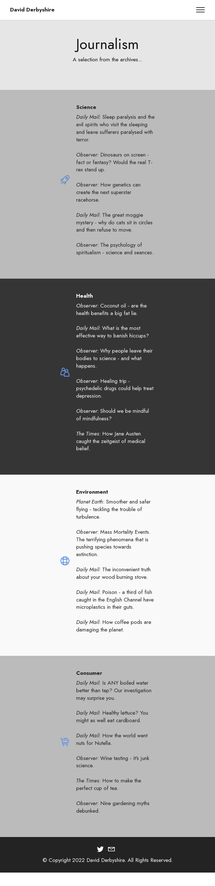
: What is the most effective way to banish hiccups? (112, 340)
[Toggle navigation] (200, 10)
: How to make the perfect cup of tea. (108, 792)
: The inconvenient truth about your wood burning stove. (113, 581)
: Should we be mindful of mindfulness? (112, 423)
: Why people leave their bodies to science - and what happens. (114, 366)
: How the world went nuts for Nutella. (112, 747)
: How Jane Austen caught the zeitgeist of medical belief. (110, 449)
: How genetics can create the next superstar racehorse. (108, 192)
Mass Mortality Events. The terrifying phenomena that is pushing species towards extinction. (113, 551)
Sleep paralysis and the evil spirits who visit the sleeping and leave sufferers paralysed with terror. (115, 128)
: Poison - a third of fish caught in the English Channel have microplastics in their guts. (115, 607)
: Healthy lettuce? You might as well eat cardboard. (112, 725)
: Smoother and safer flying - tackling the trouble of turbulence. (113, 517)
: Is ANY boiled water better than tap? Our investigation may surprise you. (113, 698)
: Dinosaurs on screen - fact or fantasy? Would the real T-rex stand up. (114, 162)
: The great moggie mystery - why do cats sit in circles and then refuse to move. (114, 222)
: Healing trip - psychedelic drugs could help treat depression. (114, 396)
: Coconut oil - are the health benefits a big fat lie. (111, 317)
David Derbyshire (32, 9)
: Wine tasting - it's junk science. (112, 770)
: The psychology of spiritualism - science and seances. (114, 248)
